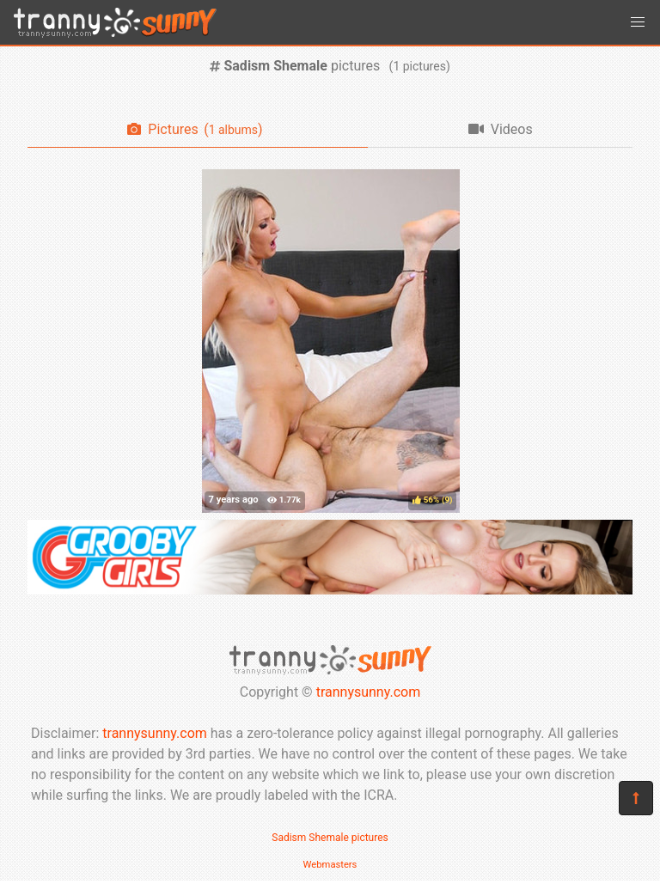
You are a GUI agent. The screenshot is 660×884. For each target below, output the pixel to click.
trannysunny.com (368, 692)
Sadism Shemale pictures (330, 838)
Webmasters (330, 864)
